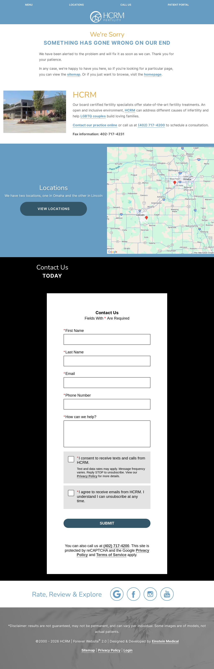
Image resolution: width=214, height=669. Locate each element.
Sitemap (88, 650)
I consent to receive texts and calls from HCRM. (111, 467)
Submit (107, 523)
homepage (153, 74)
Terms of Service (111, 555)
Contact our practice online (95, 125)
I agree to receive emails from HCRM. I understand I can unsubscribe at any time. (110, 496)
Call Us (125, 5)
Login (128, 650)
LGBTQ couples (93, 116)
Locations (76, 5)
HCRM (130, 110)
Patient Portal (178, 5)
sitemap (73, 74)
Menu (29, 5)
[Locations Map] (160, 200)
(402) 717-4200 (151, 125)
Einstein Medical (165, 641)
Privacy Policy (87, 476)
